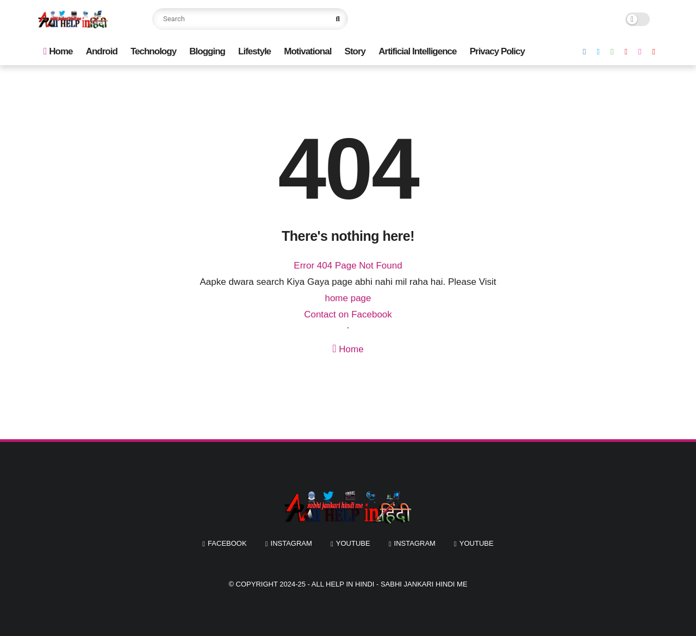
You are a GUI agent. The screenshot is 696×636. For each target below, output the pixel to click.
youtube (353, 543)
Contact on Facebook (348, 314)
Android (101, 51)
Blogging (207, 51)
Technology (153, 51)
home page (348, 298)
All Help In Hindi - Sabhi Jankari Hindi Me (390, 584)
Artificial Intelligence (417, 51)
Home (58, 51)
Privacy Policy (497, 51)
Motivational (307, 51)
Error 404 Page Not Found (348, 265)
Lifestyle (254, 51)
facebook (227, 543)
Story (355, 51)
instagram (291, 543)
